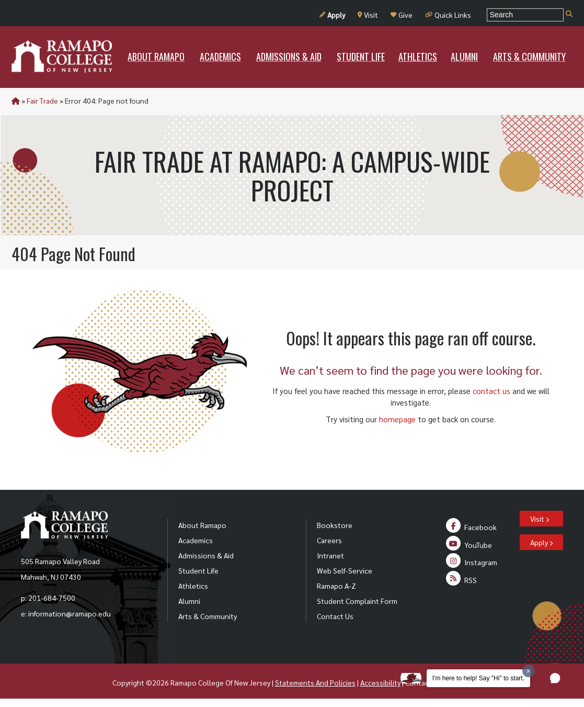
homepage (397, 419)
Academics (195, 540)
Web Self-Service (344, 570)
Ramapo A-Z (336, 585)
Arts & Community (207, 616)
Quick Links (448, 14)
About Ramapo (202, 525)
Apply (332, 14)
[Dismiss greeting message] (528, 671)
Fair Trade (42, 100)
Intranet (330, 555)
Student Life (198, 570)
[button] (555, 678)
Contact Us (335, 616)
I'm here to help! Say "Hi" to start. (478, 678)
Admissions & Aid (206, 555)
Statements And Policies (315, 682)
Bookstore (334, 525)
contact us (491, 391)
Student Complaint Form (357, 600)
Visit (368, 14)
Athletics (193, 585)
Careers (329, 540)
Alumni (189, 600)
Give (402, 14)
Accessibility (380, 682)
